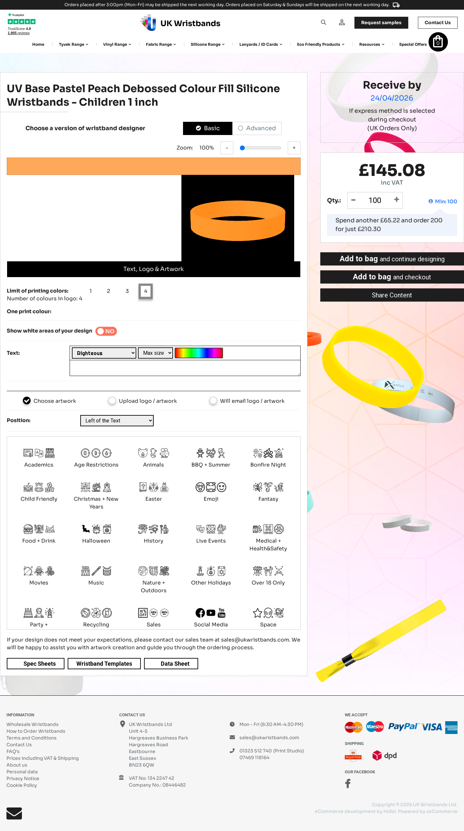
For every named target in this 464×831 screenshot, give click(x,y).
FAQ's (13, 751)
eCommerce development (345, 811)
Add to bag (392, 258)
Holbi (389, 811)
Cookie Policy (21, 785)
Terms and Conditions (31, 738)
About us (16, 765)
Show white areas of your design (49, 330)
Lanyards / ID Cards (258, 44)
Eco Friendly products (318, 44)
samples (381, 22)
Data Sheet (175, 663)
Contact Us (19, 745)
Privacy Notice (22, 778)
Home (38, 44)
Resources (369, 44)
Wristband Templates (104, 663)
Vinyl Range (115, 44)
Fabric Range (159, 44)
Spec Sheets (40, 663)
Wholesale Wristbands (32, 724)
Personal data (22, 772)
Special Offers (413, 44)
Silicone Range (205, 44)
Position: (18, 420)
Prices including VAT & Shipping (42, 758)
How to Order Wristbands (35, 731)
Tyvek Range (71, 44)
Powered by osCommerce (428, 811)
